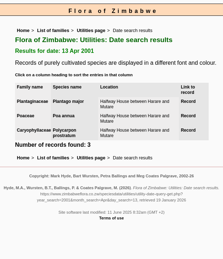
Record (188, 101)
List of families (53, 30)
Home (23, 30)
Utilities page (91, 30)
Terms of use (111, 218)
